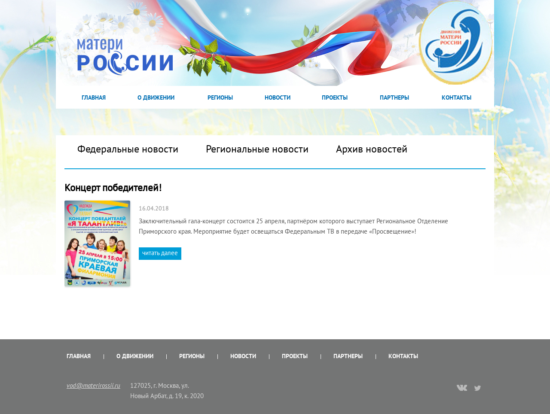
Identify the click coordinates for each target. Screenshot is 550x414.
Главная (94, 97)
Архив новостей (371, 148)
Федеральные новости (127, 148)
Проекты (335, 97)
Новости (277, 97)
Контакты (456, 97)
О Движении (156, 97)
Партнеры (394, 97)
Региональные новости (257, 148)
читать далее (160, 253)
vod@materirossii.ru (93, 385)
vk (461, 389)
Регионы (220, 97)
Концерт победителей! (113, 187)
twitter (478, 388)
